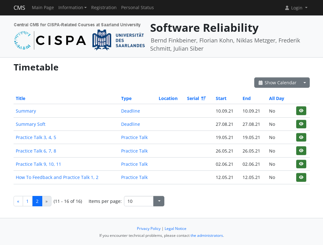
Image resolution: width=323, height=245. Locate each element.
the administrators (207, 235)
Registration (104, 7)
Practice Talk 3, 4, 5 (36, 137)
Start (221, 98)
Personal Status (137, 7)
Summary (26, 111)
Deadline (130, 111)
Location (168, 98)
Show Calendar (277, 83)
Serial (196, 98)
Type (126, 98)
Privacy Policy (149, 228)
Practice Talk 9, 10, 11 (38, 164)
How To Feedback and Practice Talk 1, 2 (57, 177)
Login (294, 8)
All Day (276, 98)
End (247, 98)
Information (70, 7)
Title (20, 98)
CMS (19, 7)
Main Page (43, 7)
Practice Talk (134, 137)
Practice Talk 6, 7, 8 (36, 151)
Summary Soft (30, 124)
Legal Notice (175, 228)
